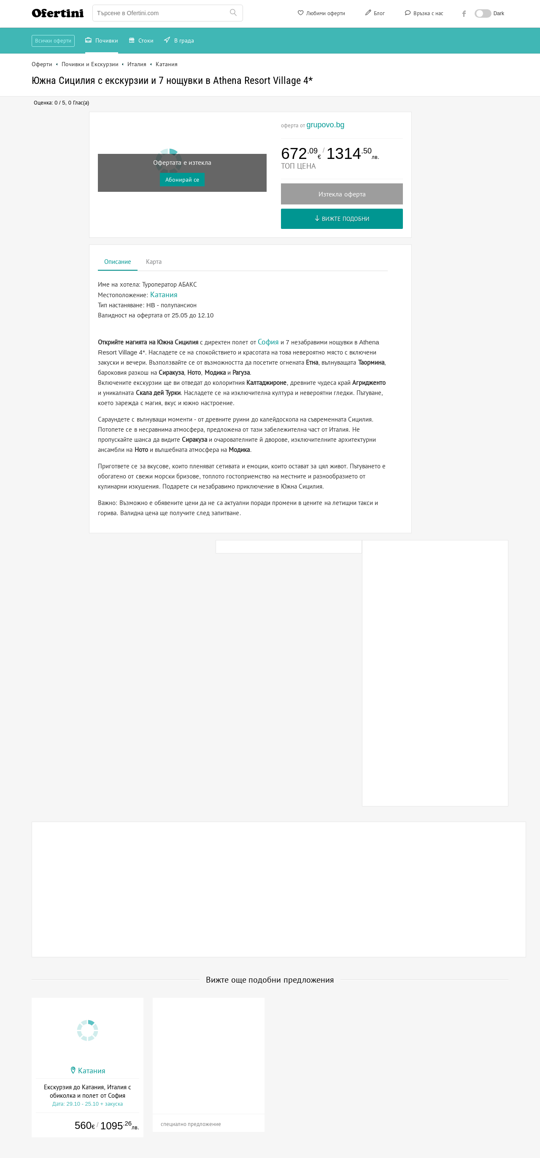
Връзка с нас (423, 14)
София (268, 342)
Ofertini (58, 13)
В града (179, 41)
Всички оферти (53, 41)
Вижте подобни (342, 218)
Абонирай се (182, 179)
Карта (154, 261)
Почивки (101, 41)
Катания (91, 1071)
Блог (374, 14)
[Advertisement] (435, 673)
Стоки (141, 41)
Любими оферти (321, 14)
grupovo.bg (325, 125)
